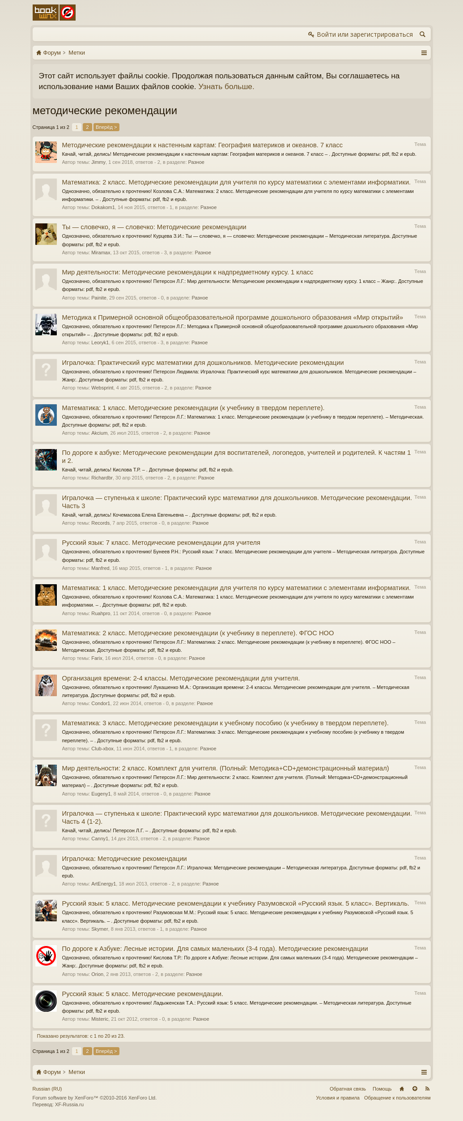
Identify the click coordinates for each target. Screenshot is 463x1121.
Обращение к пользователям (397, 1097)
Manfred (100, 568)
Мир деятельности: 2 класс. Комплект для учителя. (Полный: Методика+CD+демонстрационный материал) (225, 768)
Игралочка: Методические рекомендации (124, 858)
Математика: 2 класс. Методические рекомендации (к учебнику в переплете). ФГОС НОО (198, 633)
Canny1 (99, 838)
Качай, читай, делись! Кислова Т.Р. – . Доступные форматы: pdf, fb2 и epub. (148, 469)
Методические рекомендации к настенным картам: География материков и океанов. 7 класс (202, 145)
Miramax (100, 252)
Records (100, 523)
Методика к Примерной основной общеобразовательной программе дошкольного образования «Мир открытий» (233, 317)
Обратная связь (348, 1088)
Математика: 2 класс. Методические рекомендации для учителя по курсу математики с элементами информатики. (236, 182)
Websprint (102, 387)
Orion (97, 974)
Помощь (382, 1088)
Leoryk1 (100, 342)
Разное (196, 162)
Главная (402, 1089)
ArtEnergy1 (103, 883)
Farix (96, 658)
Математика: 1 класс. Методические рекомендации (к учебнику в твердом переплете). (193, 407)
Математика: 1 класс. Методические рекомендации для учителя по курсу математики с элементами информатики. (236, 587)
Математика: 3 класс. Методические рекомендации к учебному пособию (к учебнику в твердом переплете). (225, 723)
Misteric (99, 1019)
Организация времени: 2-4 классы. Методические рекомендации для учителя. (181, 678)
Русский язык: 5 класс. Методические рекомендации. (143, 993)
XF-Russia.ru (69, 1104)
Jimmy (98, 162)
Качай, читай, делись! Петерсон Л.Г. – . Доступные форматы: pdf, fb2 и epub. (149, 830)
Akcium (99, 433)
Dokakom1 (103, 207)
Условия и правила (338, 1097)
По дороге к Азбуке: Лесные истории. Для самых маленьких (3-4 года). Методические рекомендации (215, 948)
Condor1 (100, 703)
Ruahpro (100, 613)
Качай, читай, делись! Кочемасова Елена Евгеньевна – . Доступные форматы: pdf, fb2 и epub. (169, 515)
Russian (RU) (47, 1088)
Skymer (99, 929)
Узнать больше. (226, 86)
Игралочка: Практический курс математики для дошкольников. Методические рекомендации (203, 362)
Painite (98, 297)
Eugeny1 (100, 793)
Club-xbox (102, 748)
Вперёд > (106, 127)
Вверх (415, 1089)
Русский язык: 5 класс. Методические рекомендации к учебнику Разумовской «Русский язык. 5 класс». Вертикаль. (235, 903)
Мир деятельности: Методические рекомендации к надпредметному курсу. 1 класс (188, 272)
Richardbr (102, 477)
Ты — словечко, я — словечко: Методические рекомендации (154, 227)
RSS (428, 1089)
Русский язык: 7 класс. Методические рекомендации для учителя (161, 542)
